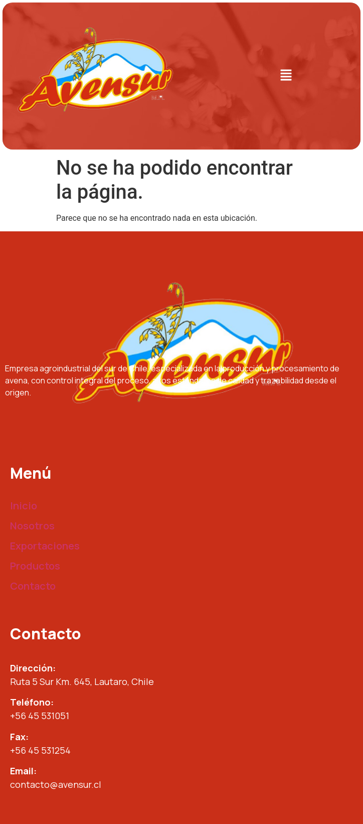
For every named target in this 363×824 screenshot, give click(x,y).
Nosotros (32, 525)
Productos (35, 566)
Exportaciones (45, 546)
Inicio (23, 505)
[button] (286, 76)
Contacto (33, 586)
